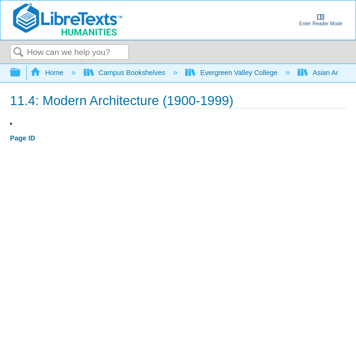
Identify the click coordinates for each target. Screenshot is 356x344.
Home (48, 72)
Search (18, 52)
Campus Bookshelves (125, 72)
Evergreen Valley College (232, 72)
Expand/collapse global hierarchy (21, 73)
